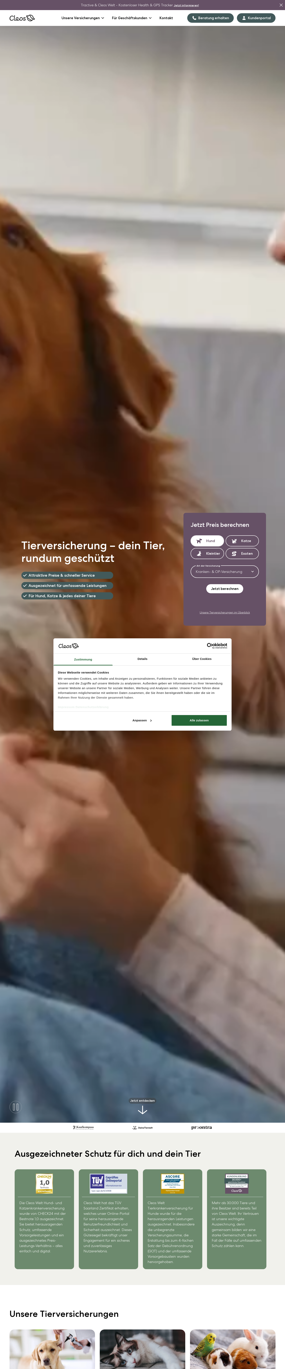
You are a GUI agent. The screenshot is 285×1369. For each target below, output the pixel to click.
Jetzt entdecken (142, 1101)
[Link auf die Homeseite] (22, 18)
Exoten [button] (247, 553)
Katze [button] (246, 541)
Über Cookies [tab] (202, 658)
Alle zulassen (199, 720)
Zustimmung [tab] (83, 659)
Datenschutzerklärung (92, 707)
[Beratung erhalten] (210, 18)
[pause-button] (16, 1107)
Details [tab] (142, 658)
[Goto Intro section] (142, 1107)
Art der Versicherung (208, 565)
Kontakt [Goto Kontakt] (166, 18)
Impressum (66, 707)
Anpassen (142, 720)
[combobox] (225, 571)
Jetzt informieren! (186, 5)
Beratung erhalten (210, 18)
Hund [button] (210, 541)
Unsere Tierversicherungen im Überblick (225, 612)
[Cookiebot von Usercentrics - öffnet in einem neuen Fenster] (210, 646)
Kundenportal (256, 18)
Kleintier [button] (212, 553)
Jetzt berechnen (224, 588)
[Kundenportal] (256, 18)
